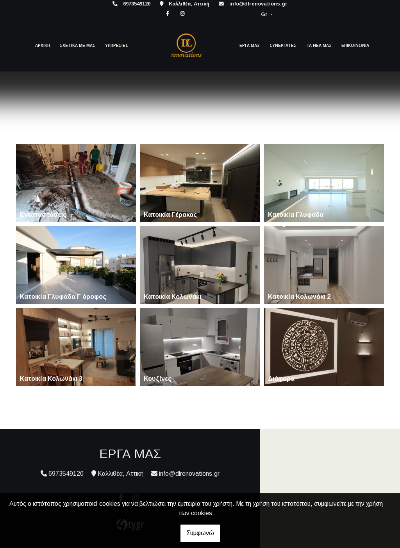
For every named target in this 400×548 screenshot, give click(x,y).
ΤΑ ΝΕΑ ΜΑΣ (319, 45)
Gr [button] (265, 14)
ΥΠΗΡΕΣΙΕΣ (116, 45)
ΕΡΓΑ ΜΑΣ (249, 45)
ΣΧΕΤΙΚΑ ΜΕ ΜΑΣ (77, 45)
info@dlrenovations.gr (258, 4)
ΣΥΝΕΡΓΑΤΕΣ (283, 45)
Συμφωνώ (200, 533)
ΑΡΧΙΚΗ (42, 45)
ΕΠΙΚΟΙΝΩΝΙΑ (355, 45)
